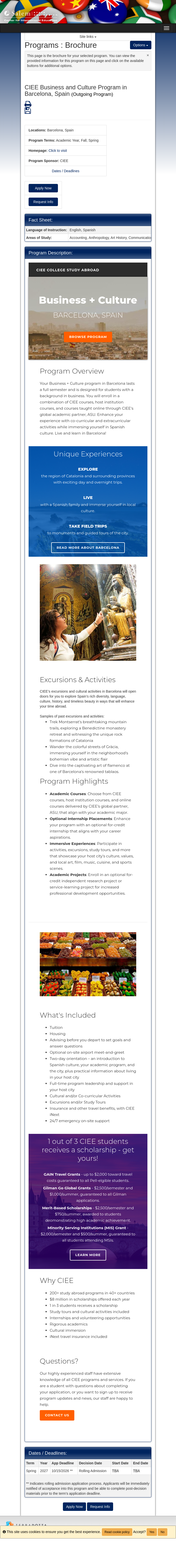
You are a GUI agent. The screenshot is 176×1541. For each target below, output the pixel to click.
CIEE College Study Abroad (67, 270)
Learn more (88, 1255)
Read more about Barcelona (88, 548)
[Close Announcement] (148, 55)
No (162, 1532)
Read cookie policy (117, 1532)
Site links (88, 37)
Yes (151, 1532)
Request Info (43, 202)
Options (140, 45)
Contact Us (57, 1415)
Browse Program (88, 337)
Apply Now (43, 188)
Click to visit (57, 151)
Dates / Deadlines (66, 171)
